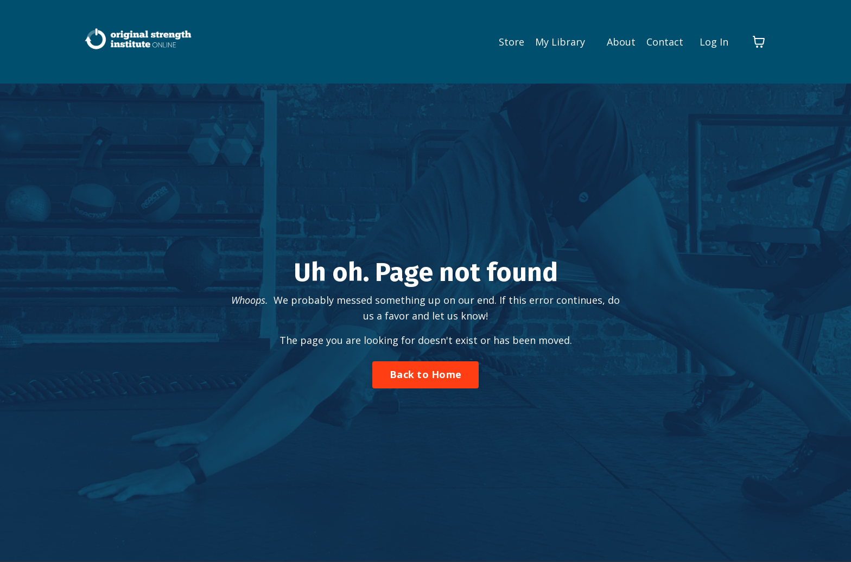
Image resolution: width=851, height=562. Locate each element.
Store (511, 41)
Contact (664, 41)
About (621, 41)
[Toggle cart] (758, 41)
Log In (714, 41)
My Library (560, 41)
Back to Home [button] (425, 374)
